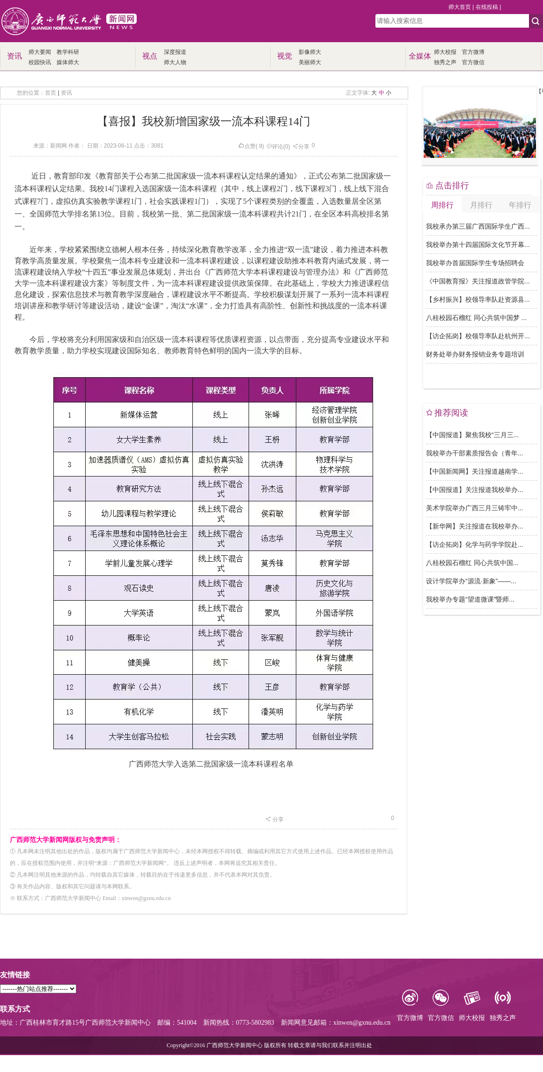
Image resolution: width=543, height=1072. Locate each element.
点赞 (247, 146)
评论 (274, 146)
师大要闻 (40, 52)
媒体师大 (68, 62)
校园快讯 (40, 62)
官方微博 (473, 52)
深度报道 (175, 52)
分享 (301, 146)
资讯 (66, 92)
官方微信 (473, 62)
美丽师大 (310, 62)
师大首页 (459, 7)
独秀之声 (445, 62)
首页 (50, 92)
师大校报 (445, 52)
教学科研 (68, 52)
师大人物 (175, 62)
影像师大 (310, 52)
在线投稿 (487, 7)
